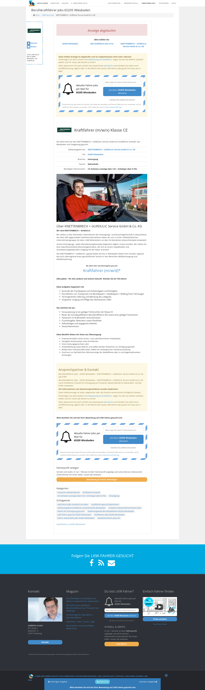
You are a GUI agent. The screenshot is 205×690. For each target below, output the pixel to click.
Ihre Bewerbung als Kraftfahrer (98, 396)
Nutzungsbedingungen (85, 676)
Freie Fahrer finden (160, 624)
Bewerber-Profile (131, 3)
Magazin (65, 3)
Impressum (69, 676)
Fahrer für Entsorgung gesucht (71, 511)
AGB (99, 676)
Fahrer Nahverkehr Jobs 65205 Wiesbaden (76, 518)
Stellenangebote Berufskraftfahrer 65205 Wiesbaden (111, 511)
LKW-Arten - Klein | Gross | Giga (80, 621)
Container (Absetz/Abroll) (68, 492)
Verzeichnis (54, 3)
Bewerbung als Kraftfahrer (100, 59)
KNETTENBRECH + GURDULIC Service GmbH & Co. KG (111, 149)
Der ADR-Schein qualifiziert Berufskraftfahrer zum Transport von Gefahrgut (82, 608)
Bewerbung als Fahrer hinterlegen (102, 479)
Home (37, 15)
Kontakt (120, 676)
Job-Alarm (108, 65)
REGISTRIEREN (164, 3)
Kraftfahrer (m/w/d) (91, 492)
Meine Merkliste (79, 3)
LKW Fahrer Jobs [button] (114, 3)
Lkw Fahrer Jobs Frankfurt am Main (73, 504)
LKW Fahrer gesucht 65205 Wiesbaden (74, 514)
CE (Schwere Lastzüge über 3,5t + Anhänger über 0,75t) (82, 496)
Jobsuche (102, 681)
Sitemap (139, 676)
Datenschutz (109, 676)
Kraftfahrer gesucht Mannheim (105, 504)
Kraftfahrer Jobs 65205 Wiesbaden (109, 514)
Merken (32, 43)
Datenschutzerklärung (113, 107)
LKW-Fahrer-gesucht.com (124, 687)
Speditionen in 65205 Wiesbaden (70, 524)
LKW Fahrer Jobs (48, 15)
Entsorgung (114, 496)
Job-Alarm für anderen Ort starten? (122, 99)
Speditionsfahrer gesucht (109, 518)
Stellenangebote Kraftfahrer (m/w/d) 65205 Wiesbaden (81, 508)
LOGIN (173, 3)
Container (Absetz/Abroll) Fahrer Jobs (125, 508)
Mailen (31, 46)
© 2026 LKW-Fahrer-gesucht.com (46, 676)
